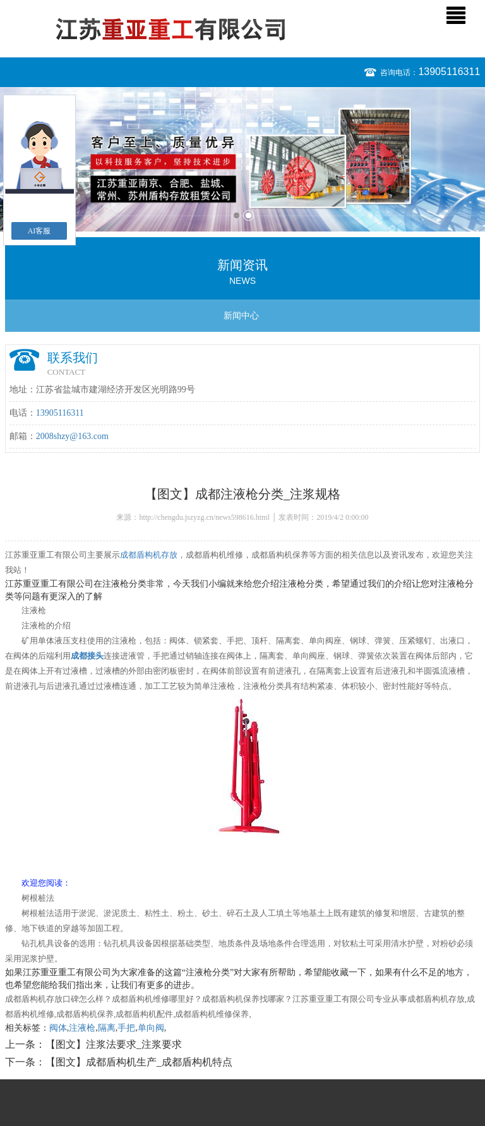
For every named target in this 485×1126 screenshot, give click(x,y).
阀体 (58, 1028)
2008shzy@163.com (72, 436)
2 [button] (248, 215)
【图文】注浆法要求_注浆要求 (113, 1044)
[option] (242, 159)
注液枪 (82, 1028)
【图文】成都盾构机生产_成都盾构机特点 (138, 1062)
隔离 (107, 1028)
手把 (126, 1028)
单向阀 (151, 1028)
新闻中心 (241, 315)
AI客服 (39, 230)
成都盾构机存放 (148, 555)
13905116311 (449, 71)
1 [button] (236, 215)
